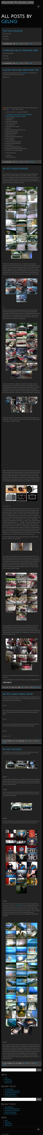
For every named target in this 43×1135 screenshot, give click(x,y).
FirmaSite (7, 1134)
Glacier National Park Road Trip (21, 70)
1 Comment (30, 43)
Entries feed (7, 1079)
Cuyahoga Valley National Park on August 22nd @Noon (19, 114)
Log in (6, 1077)
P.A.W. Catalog (18, 905)
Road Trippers (23, 73)
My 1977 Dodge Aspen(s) (15, 169)
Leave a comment (31, 162)
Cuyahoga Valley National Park (20, 50)
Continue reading (7, 682)
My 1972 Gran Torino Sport (18, 694)
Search (39, 1070)
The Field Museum (12, 31)
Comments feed (8, 1081)
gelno (9, 21)
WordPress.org (8, 1083)
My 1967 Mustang (12, 749)
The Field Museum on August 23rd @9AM (15, 116)
